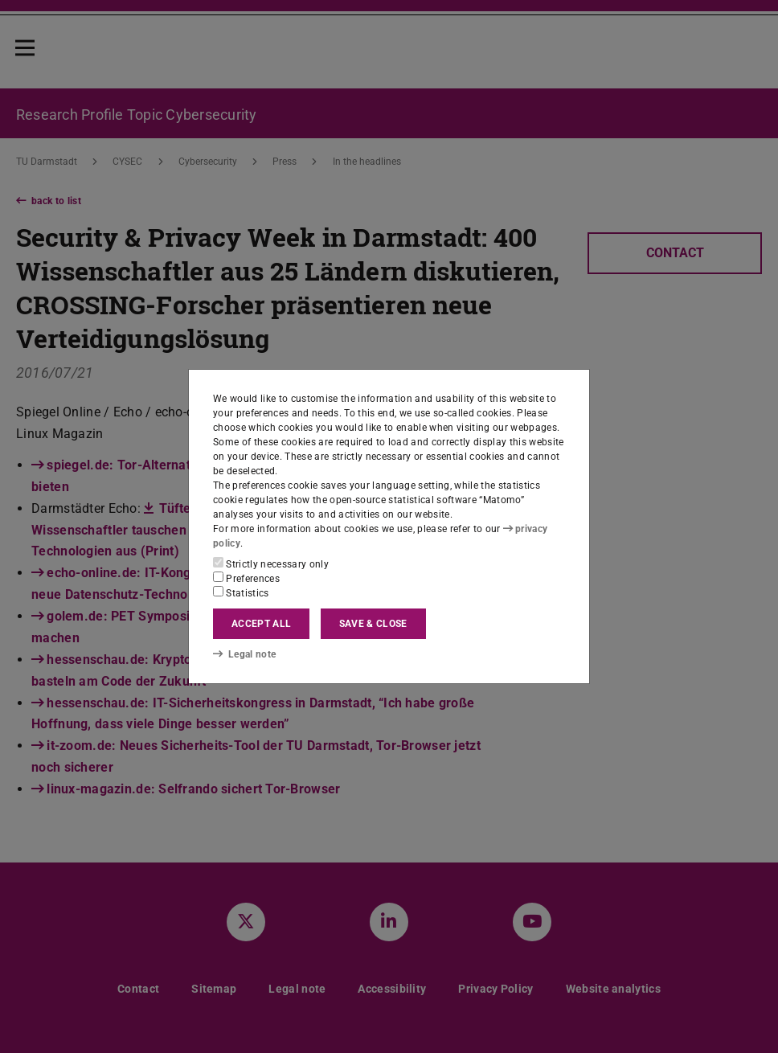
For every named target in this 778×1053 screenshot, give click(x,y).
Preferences (246, 578)
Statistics (241, 592)
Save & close (373, 623)
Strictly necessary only (271, 563)
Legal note (244, 653)
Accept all (261, 623)
